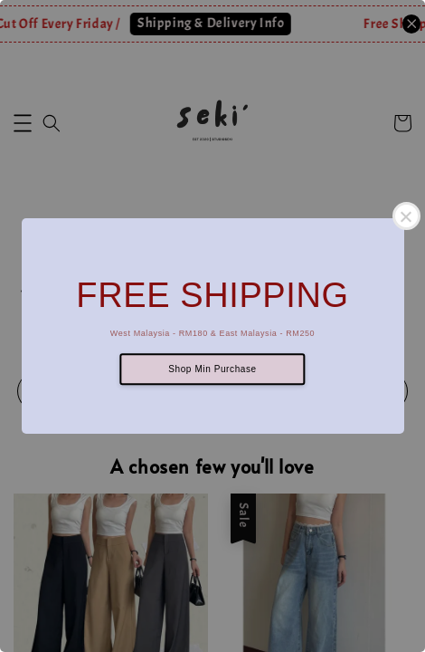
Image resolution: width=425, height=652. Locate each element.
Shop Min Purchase (212, 369)
